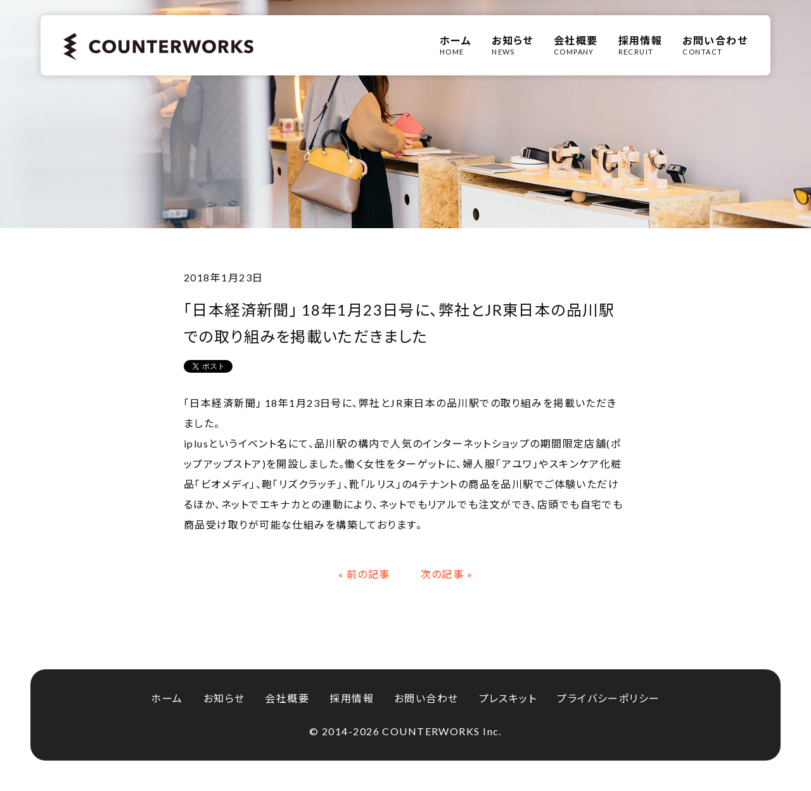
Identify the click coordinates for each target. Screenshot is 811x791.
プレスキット (508, 698)
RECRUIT (640, 45)
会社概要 (287, 698)
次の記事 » (447, 574)
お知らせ (224, 698)
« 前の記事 (364, 574)
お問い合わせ (426, 698)
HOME (455, 45)
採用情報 (351, 698)
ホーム (166, 698)
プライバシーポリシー (608, 698)
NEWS (512, 45)
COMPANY (576, 45)
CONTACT (715, 45)
